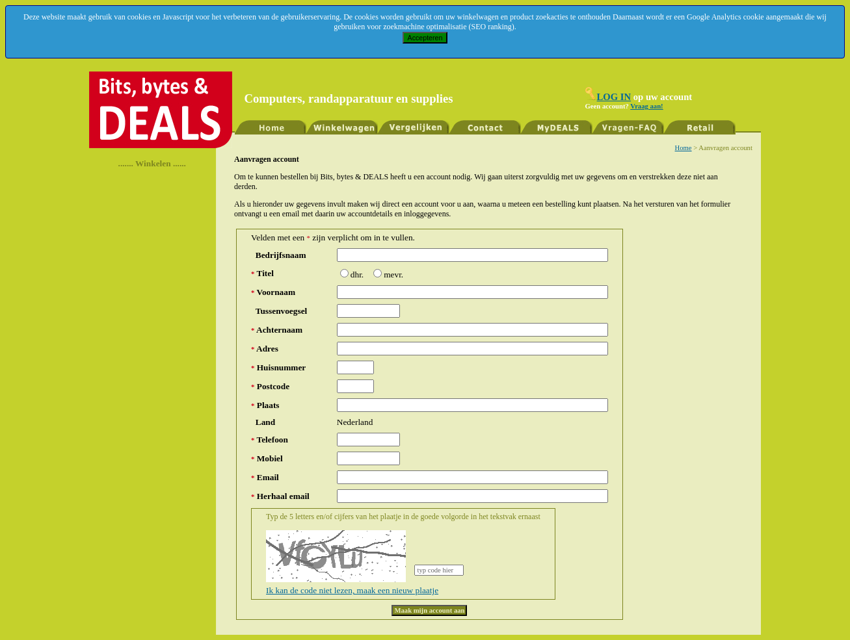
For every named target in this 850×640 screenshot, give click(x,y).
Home (683, 147)
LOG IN (614, 97)
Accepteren (425, 38)
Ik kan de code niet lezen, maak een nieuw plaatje (352, 590)
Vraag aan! (646, 106)
